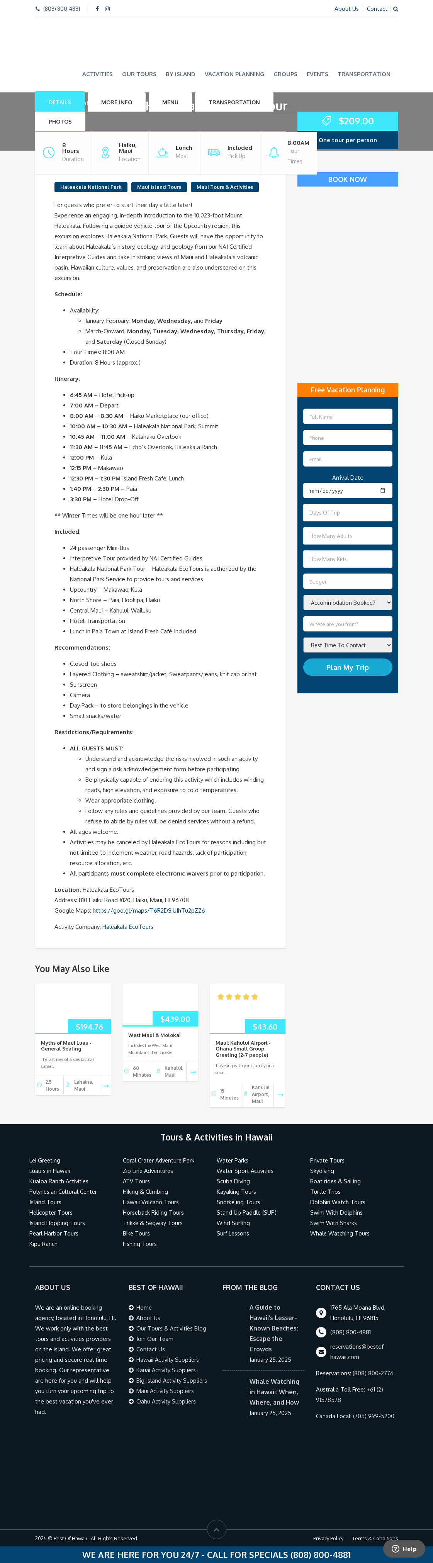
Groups (285, 73)
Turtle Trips (325, 1191)
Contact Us (150, 1349)
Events (317, 73)
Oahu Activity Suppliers (166, 1401)
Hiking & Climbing (145, 1191)
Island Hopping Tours (57, 1223)
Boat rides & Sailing (335, 1181)
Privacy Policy (328, 1538)
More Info (116, 101)
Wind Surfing (233, 1223)
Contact (377, 8)
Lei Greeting (45, 1160)
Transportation (364, 73)
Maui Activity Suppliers (165, 1391)
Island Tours (45, 1202)
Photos (60, 121)
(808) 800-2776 (373, 1373)
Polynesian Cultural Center (63, 1191)
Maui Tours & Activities (225, 186)
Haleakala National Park (91, 186)
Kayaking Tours (236, 1191)
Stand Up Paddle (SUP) (247, 1212)
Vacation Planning (234, 73)
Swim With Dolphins (336, 1212)
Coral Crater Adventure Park (159, 1160)
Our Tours (139, 73)
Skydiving (322, 1170)
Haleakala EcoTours (128, 926)
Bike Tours (136, 1233)
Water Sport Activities (246, 1170)
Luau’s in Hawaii (49, 1170)
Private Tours (327, 1160)
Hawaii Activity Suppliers (168, 1359)
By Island (180, 73)
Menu (170, 101)
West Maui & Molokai (154, 1035)
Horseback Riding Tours (153, 1212)
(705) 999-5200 (374, 1416)
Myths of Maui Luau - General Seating (66, 1045)
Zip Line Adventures (149, 1170)
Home (144, 1307)
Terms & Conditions (375, 1538)
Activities (97, 73)
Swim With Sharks (333, 1223)
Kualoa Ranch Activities (59, 1181)
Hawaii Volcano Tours (151, 1202)
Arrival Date (347, 477)
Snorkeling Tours (239, 1202)
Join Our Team (155, 1338)
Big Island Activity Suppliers (172, 1380)
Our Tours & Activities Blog (171, 1328)
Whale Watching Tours (340, 1233)
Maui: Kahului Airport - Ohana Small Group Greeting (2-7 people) (243, 1048)
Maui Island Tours (159, 186)
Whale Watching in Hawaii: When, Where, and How (275, 1392)
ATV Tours (136, 1181)
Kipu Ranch (43, 1243)
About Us (347, 8)
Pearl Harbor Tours (54, 1233)
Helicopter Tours (51, 1212)
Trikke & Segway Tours (153, 1223)
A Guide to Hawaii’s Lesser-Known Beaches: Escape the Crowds (274, 1328)
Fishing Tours (140, 1243)
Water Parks (233, 1160)
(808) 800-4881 (61, 8)
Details (60, 101)
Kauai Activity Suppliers (166, 1370)
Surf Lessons (233, 1233)
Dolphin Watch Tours (337, 1202)
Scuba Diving (233, 1181)
